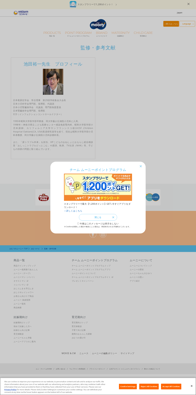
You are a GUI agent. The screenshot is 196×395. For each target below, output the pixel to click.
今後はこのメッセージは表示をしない (99, 223)
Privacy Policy (10, 389)
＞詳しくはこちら (73, 210)
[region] (98, 386)
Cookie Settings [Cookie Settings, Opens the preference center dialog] (127, 386)
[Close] (192, 386)
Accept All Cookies (171, 386)
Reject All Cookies (149, 386)
